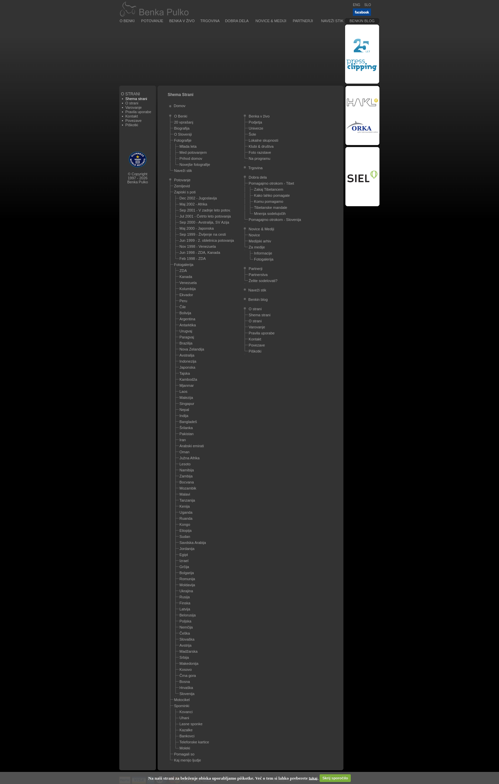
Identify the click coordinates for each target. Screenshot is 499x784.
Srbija (184, 657)
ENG (356, 5)
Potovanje (152, 21)
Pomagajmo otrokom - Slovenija (275, 220)
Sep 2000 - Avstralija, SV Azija (204, 222)
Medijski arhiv (260, 241)
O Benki (127, 21)
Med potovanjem (193, 152)
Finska (184, 603)
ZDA (183, 271)
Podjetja (255, 122)
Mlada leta (188, 146)
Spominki (181, 706)
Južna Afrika (189, 458)
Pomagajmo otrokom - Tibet (271, 183)
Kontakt (131, 116)
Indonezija (187, 361)
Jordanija (187, 549)
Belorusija (187, 615)
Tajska (184, 373)
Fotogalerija (183, 265)
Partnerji (303, 21)
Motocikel (182, 700)
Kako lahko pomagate (272, 195)
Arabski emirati (191, 446)
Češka (184, 633)
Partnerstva (258, 275)
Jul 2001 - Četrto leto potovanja (205, 216)
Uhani (184, 718)
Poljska (185, 621)
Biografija (182, 128)
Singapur (186, 404)
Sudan (184, 537)
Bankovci (187, 736)
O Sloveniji (183, 134)
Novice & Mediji (270, 21)
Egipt (183, 555)
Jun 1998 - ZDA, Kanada (199, 252)
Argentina (187, 319)
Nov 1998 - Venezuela (197, 246)
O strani (131, 103)
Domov (179, 106)
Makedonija (188, 663)
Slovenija (187, 694)
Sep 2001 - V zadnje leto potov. (205, 210)
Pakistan (186, 434)
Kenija (184, 506)
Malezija (186, 398)
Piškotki (131, 125)
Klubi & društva (261, 146)
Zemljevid (182, 186)
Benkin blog (362, 21)
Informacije (263, 253)
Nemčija (186, 627)
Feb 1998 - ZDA (192, 259)
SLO (367, 5)
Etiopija (185, 530)
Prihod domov (190, 158)
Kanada (185, 277)
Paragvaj (186, 337)
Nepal (184, 410)
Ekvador (186, 295)
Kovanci (186, 712)
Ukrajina (186, 591)
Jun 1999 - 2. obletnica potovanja (206, 240)
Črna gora (187, 676)
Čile (182, 307)
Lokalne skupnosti (263, 140)
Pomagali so (184, 754)
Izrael (184, 561)
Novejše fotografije (194, 165)
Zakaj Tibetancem (268, 189)
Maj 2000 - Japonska (196, 228)
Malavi (184, 494)
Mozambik (187, 488)
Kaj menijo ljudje (187, 760)
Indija (183, 416)
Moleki (184, 748)
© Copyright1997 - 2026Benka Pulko (137, 178)
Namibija (186, 470)
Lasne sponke (191, 724)
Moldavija (187, 585)
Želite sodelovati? (263, 281)
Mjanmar (186, 385)
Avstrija (185, 645)
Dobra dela (237, 21)
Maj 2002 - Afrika (193, 204)
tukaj (313, 778)
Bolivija (185, 313)
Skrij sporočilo (335, 778)
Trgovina (209, 21)
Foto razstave (260, 152)
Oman (184, 452)
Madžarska (188, 651)
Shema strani (260, 315)
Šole (252, 134)
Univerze (256, 128)
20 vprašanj (183, 122)
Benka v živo (182, 21)
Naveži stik (332, 21)
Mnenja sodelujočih (270, 214)
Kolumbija (187, 289)
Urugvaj (185, 331)
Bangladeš (188, 422)
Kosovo (185, 669)
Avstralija (186, 355)
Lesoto (185, 464)
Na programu (259, 158)
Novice (254, 235)
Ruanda (186, 518)
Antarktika (187, 325)
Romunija (187, 579)
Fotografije (183, 140)
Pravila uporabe (138, 112)
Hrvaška (186, 688)
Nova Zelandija (191, 349)
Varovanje (133, 107)
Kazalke (186, 730)
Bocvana (186, 482)
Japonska (187, 367)
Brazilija (186, 343)
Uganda (186, 512)
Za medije (257, 247)
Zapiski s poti (185, 192)
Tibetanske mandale (270, 207)
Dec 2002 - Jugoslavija (198, 198)
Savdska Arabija (192, 543)
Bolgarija (186, 573)
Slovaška (187, 639)
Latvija (184, 609)
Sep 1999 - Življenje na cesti (202, 234)
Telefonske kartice (194, 742)
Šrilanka (186, 428)
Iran (182, 440)
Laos (183, 391)
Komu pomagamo (268, 201)
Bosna (184, 682)
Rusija (184, 597)
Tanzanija (187, 500)
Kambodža (188, 379)
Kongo (184, 524)
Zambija (186, 476)
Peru (183, 301)
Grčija (184, 567)
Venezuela (188, 283)
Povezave (133, 121)
